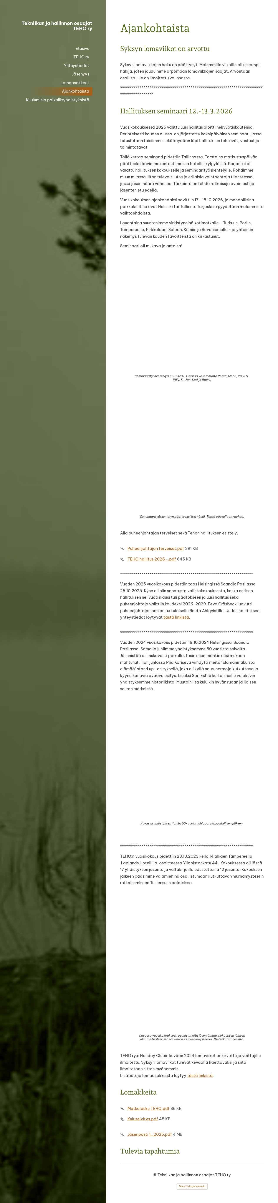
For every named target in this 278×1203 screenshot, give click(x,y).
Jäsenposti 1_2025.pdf (149, 1134)
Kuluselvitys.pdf (142, 1118)
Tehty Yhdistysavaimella (192, 1186)
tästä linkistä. (177, 617)
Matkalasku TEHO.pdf (148, 1108)
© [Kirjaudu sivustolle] (155, 1174)
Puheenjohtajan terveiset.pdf (155, 548)
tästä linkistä (200, 1075)
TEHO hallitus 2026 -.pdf (151, 559)
